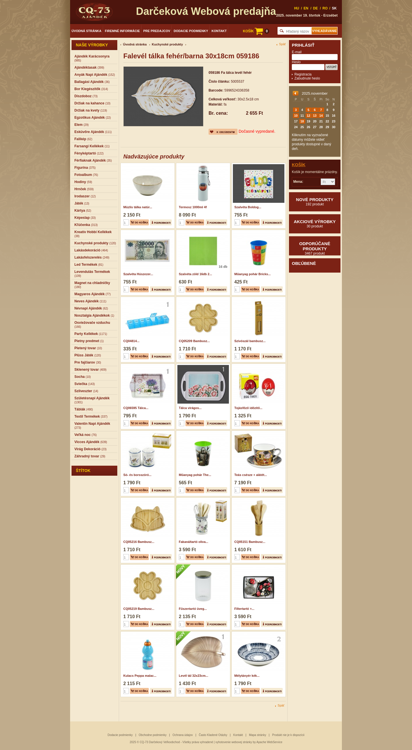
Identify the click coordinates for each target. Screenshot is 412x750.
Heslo (296, 62)
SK (334, 8)
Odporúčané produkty (314, 248)
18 (302, 121)
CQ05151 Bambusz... (249, 541)
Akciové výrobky (314, 223)
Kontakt (219, 31)
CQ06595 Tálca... (135, 408)
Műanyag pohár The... (195, 475)
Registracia (303, 74)
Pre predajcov (156, 31)
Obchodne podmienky (153, 735)
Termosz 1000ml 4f (193, 207)
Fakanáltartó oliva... (193, 541)
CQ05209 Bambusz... (194, 341)
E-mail (297, 52)
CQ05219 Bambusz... (138, 608)
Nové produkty (314, 201)
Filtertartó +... (244, 608)
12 (308, 115)
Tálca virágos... (190, 408)
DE (315, 8)
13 (314, 115)
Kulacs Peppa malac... (140, 675)
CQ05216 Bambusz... (138, 541)
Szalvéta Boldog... (247, 207)
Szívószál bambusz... (250, 341)
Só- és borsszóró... (137, 475)
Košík (299, 164)
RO (325, 8)
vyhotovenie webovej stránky (233, 742)
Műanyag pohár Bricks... (252, 274)
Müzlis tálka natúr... (137, 207)
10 (296, 115)
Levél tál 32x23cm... (193, 675)
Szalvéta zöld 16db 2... (195, 274)
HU (296, 8)
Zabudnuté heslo (307, 78)
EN (306, 8)
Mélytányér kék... (247, 675)
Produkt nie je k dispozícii (288, 735)
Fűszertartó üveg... (193, 608)
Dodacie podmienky (191, 31)
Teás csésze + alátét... (250, 475)
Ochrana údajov (183, 735)
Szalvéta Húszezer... (138, 274)
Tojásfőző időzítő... (248, 408)
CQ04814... (131, 341)
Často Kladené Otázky (213, 735)
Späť (282, 44)
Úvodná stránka (87, 31)
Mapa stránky (257, 735)
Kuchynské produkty (167, 44)
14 (321, 115)
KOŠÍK (256, 31)
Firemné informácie (122, 31)
